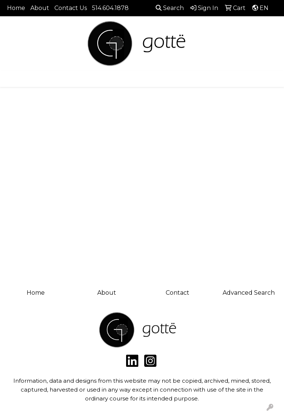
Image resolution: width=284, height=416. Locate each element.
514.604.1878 (110, 7)
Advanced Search (249, 292)
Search (170, 7)
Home (16, 7)
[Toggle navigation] (11, 79)
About (39, 7)
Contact (177, 292)
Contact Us (70, 7)
